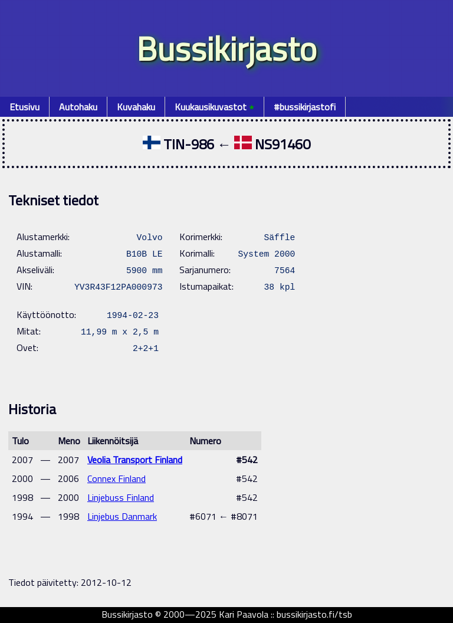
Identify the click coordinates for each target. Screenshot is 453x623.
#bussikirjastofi (305, 107)
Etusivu (24, 107)
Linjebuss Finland (120, 497)
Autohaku (78, 107)
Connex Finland (116, 478)
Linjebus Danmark (122, 516)
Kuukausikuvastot (214, 107)
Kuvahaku (136, 107)
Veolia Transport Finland (134, 460)
